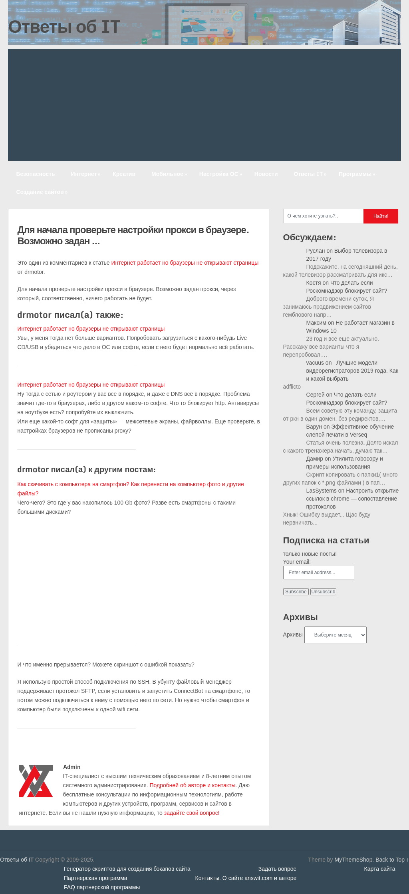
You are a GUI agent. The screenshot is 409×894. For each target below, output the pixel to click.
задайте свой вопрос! (192, 813)
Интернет (86, 174)
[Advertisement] (204, 105)
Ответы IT (311, 174)
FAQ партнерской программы (102, 887)
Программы (358, 174)
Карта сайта (379, 869)
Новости (266, 173)
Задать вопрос (277, 869)
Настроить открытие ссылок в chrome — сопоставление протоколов (352, 498)
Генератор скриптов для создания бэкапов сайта (127, 869)
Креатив (124, 173)
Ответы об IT (64, 26)
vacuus (315, 362)
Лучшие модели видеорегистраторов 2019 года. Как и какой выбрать (352, 370)
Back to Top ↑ (392, 859)
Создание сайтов (42, 192)
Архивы (293, 634)
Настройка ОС (221, 174)
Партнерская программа (95, 878)
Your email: (297, 562)
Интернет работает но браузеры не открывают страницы (184, 262)
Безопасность (35, 173)
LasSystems (321, 490)
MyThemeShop (353, 859)
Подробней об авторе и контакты (193, 785)
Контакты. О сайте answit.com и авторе (246, 878)
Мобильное (170, 174)
